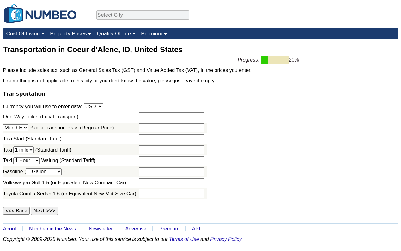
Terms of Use (184, 239)
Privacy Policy (226, 239)
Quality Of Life (114, 34)
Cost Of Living (23, 34)
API (196, 228)
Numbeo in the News (52, 228)
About (9, 228)
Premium (151, 34)
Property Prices (68, 34)
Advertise (135, 228)
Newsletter (101, 228)
